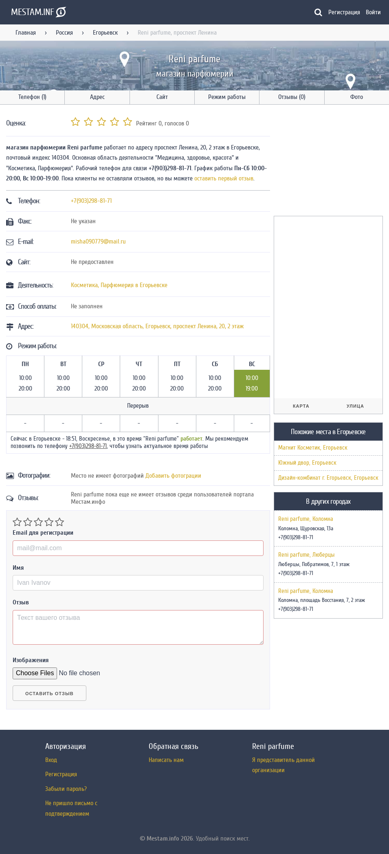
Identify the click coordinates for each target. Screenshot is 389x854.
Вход (51, 760)
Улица (355, 406)
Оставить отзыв (49, 693)
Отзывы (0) (291, 97)
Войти (373, 12)
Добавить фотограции (173, 475)
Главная (25, 32)
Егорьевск (105, 32)
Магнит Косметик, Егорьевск (312, 447)
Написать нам (166, 760)
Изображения (31, 660)
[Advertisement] (331, 162)
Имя (18, 567)
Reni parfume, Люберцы (306, 555)
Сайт (162, 97)
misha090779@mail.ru (98, 241)
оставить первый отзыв (223, 178)
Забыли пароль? (66, 789)
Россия (64, 32)
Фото (356, 97)
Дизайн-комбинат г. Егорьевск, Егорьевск (328, 477)
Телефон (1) (32, 97)
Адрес (97, 97)
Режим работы (227, 97)
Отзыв (21, 602)
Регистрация (344, 12)
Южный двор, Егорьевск (307, 462)
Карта (301, 406)
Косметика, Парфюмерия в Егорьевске (119, 285)
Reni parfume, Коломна (305, 519)
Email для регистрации (43, 532)
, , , (157, 326)
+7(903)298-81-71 (91, 200)
